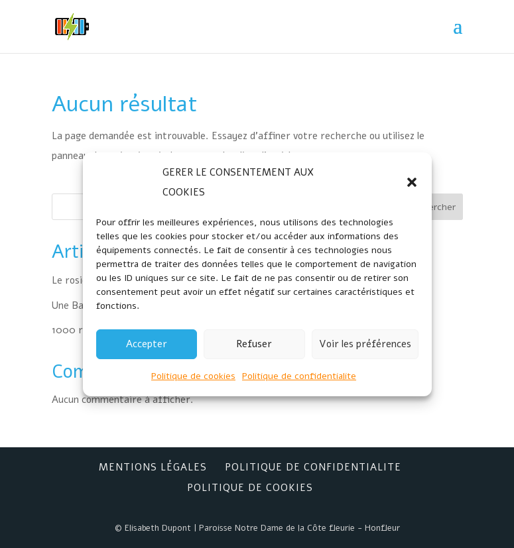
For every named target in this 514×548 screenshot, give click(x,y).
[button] (411, 182)
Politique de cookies (193, 376)
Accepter (146, 344)
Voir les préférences (365, 344)
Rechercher (432, 207)
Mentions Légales (153, 467)
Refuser (254, 344)
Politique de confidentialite (299, 376)
